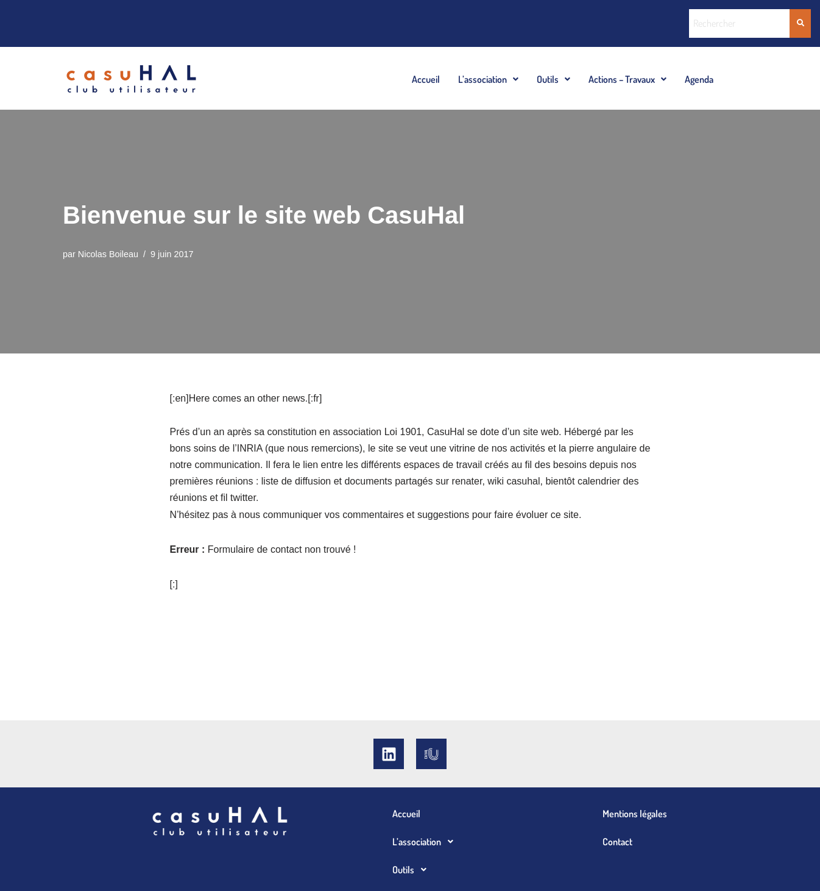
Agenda (699, 79)
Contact (617, 842)
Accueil (426, 79)
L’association (488, 79)
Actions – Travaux (627, 79)
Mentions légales (635, 814)
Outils (553, 79)
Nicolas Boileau (108, 254)
